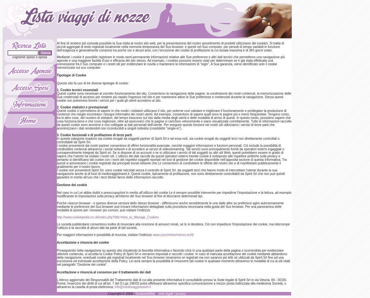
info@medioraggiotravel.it (133, 287)
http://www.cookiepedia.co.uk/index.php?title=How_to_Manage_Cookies (108, 217)
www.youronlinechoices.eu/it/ (173, 235)
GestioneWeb (145, 293)
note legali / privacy (172, 293)
